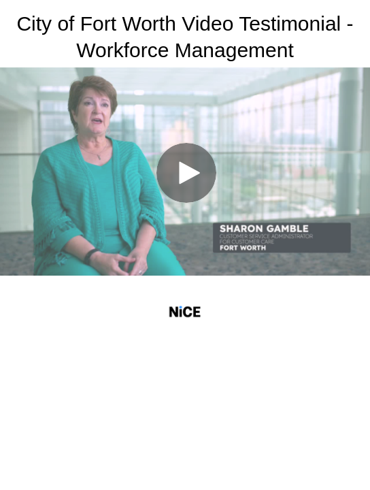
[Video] (185, 171)
